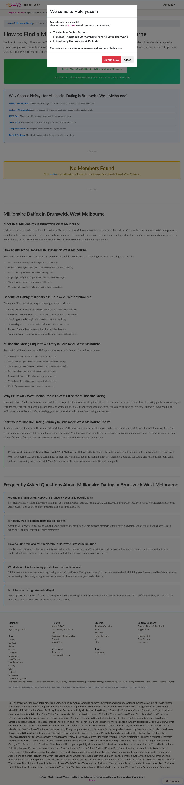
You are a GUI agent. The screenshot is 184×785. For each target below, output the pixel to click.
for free (71, 25)
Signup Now (111, 59)
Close (127, 59)
